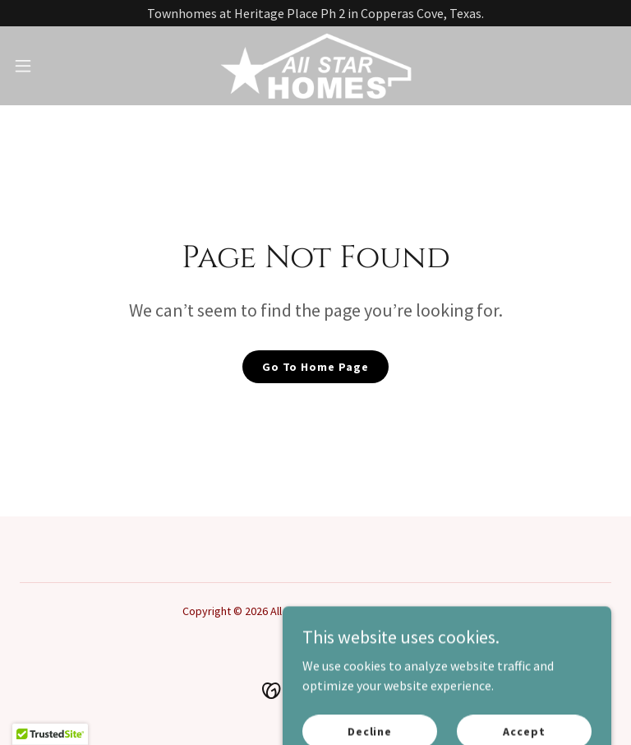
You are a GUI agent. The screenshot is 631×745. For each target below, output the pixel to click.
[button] (53, 65)
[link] (315, 66)
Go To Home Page (315, 366)
